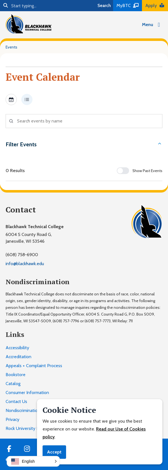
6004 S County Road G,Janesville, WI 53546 (29, 238)
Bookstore (15, 374)
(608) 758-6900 (22, 254)
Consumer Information (27, 392)
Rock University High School (32, 428)
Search (104, 5)
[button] (33, 461)
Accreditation (18, 356)
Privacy (12, 419)
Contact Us (16, 401)
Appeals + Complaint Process (34, 365)
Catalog (13, 383)
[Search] (47, 5)
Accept (54, 452)
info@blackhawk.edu (25, 263)
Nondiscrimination (23, 410)
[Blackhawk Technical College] (28, 23)
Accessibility (17, 347)
